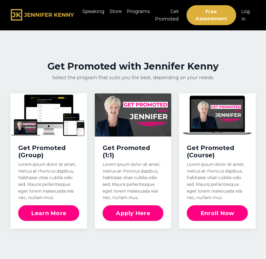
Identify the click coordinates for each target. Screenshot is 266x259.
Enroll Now (217, 213)
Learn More (48, 213)
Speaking (93, 11)
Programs (138, 11)
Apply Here (133, 213)
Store (116, 11)
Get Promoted (167, 15)
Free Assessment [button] (211, 15)
